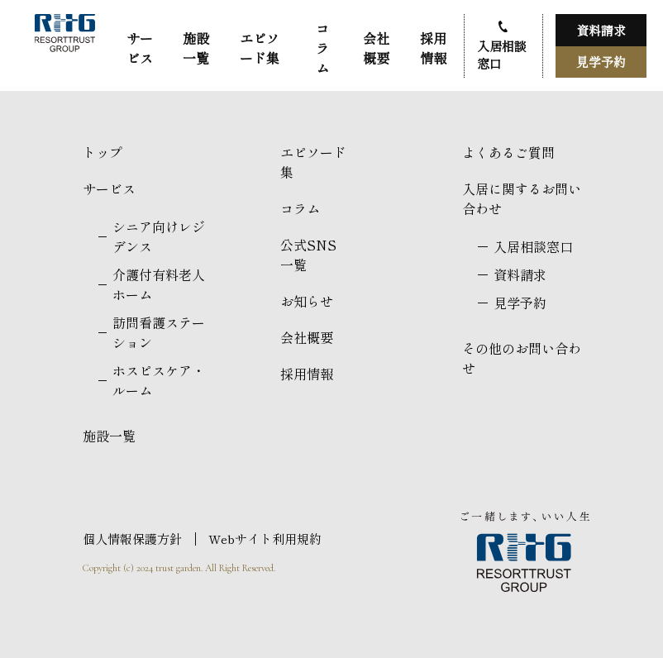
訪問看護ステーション (158, 332)
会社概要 (376, 48)
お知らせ (306, 301)
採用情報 (433, 48)
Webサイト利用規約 (265, 538)
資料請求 (601, 30)
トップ (102, 152)
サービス (139, 48)
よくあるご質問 (508, 152)
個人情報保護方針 (132, 538)
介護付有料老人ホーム (158, 284)
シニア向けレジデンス (158, 236)
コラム (322, 48)
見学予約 (601, 61)
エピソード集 (259, 48)
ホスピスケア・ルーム (158, 380)
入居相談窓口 (502, 54)
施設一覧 (196, 48)
